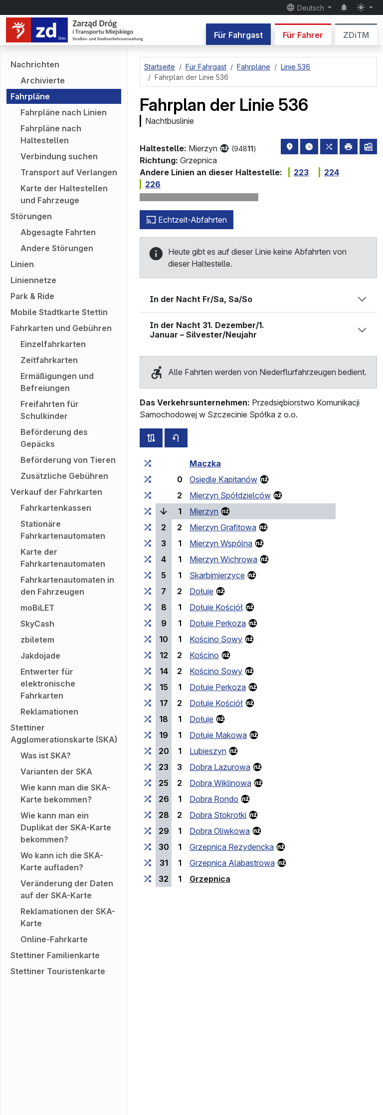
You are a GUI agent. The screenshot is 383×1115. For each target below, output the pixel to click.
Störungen (31, 216)
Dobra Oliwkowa (220, 831)
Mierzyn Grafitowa (223, 527)
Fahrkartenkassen (55, 508)
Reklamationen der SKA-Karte (67, 917)
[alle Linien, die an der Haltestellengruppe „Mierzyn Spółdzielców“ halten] (148, 495)
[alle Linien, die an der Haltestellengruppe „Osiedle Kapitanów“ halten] (148, 479)
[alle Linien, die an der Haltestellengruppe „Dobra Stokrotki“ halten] (148, 815)
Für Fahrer (303, 35)
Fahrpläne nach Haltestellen (50, 134)
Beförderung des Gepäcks (54, 438)
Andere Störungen (56, 248)
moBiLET (37, 608)
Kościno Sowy (216, 639)
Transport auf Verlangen (68, 172)
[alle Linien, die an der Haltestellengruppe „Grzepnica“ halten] (148, 879)
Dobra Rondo (214, 799)
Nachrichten (34, 64)
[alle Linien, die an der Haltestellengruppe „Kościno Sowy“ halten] (148, 639)
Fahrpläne (30, 96)
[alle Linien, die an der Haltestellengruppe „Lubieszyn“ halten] (148, 751)
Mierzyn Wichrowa (223, 559)
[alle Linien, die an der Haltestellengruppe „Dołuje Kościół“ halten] (148, 607)
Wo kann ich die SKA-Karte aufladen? (61, 861)
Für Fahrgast (238, 35)
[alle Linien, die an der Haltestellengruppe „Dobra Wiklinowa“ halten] (148, 783)
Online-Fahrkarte (54, 939)
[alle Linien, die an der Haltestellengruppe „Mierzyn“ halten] (148, 511)
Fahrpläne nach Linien (63, 112)
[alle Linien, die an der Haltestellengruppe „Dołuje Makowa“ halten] (148, 735)
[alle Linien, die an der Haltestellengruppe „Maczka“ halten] (148, 463)
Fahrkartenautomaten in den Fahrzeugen (67, 586)
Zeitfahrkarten (49, 360)
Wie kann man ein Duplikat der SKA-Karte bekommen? (65, 827)
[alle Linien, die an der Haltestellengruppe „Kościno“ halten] (148, 655)
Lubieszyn (208, 751)
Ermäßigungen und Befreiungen (57, 382)
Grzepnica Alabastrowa (232, 863)
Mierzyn (204, 511)
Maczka (205, 463)
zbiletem (37, 640)
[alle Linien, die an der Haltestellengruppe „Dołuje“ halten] (148, 591)
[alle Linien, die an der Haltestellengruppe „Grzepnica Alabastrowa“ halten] (148, 863)
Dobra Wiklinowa (220, 783)
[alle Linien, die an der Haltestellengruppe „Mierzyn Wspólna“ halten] (148, 543)
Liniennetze (33, 280)
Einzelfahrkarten (53, 344)
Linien (22, 264)
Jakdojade (40, 656)
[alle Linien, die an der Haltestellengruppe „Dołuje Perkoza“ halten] (148, 623)
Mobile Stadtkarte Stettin (59, 312)
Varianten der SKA (56, 771)
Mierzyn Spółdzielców (230, 495)
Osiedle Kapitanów (223, 479)
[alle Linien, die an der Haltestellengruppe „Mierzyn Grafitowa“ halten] (148, 527)
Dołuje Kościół (216, 607)
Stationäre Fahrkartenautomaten (62, 530)
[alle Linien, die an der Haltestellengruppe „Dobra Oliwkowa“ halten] (148, 831)
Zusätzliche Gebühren (64, 476)
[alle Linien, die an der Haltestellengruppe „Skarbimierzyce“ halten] (148, 575)
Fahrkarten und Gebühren (61, 328)
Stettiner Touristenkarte (57, 971)
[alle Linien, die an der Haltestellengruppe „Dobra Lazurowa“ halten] (148, 767)
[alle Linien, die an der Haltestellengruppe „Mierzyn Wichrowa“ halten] (148, 559)
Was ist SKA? (45, 755)
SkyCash (37, 624)
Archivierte (42, 80)
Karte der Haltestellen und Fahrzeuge (64, 194)
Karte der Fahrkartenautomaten (62, 558)
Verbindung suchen (59, 156)
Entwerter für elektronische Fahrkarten (47, 684)
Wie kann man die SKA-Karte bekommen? (65, 793)
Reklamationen (49, 712)
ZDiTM (356, 35)
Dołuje (201, 591)
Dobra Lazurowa (220, 767)
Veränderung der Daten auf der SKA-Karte (66, 889)
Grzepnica (210, 879)
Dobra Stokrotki (218, 815)
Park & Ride (32, 296)
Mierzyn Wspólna (221, 543)
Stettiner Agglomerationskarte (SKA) (63, 733)
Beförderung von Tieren (68, 460)
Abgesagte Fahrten (58, 232)
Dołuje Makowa (218, 735)
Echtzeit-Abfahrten (186, 220)
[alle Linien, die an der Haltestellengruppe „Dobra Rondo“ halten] (148, 799)
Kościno (204, 655)
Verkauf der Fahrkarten (56, 492)
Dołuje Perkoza (218, 623)
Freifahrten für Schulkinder (49, 410)
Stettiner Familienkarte (55, 955)
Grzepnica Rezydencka (232, 847)
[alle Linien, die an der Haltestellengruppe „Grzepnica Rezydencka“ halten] (148, 847)
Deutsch (306, 7)
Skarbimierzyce (217, 575)
